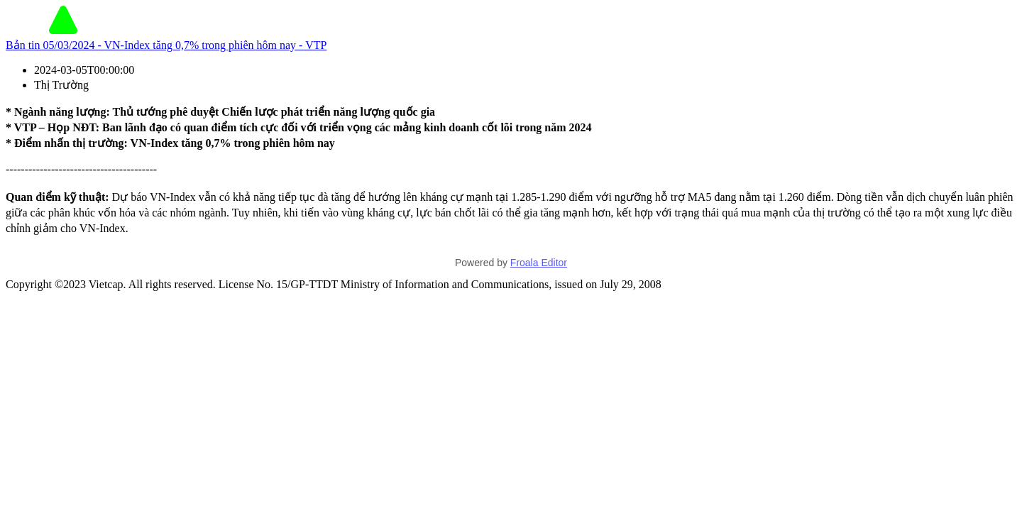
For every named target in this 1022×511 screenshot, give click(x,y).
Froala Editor (538, 262)
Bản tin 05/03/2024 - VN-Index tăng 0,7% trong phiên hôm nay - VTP (166, 45)
